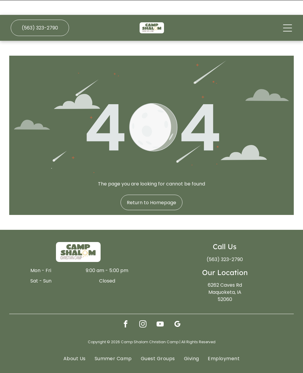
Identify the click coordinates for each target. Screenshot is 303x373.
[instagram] (143, 310)
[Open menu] (287, 13)
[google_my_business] (177, 310)
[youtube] (160, 310)
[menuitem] (74, 343)
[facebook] (125, 310)
